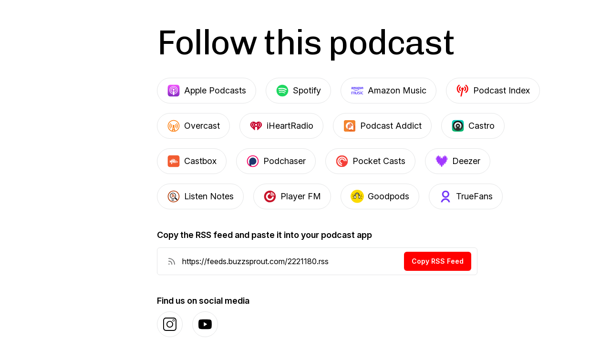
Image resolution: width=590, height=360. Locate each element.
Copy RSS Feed (438, 261)
